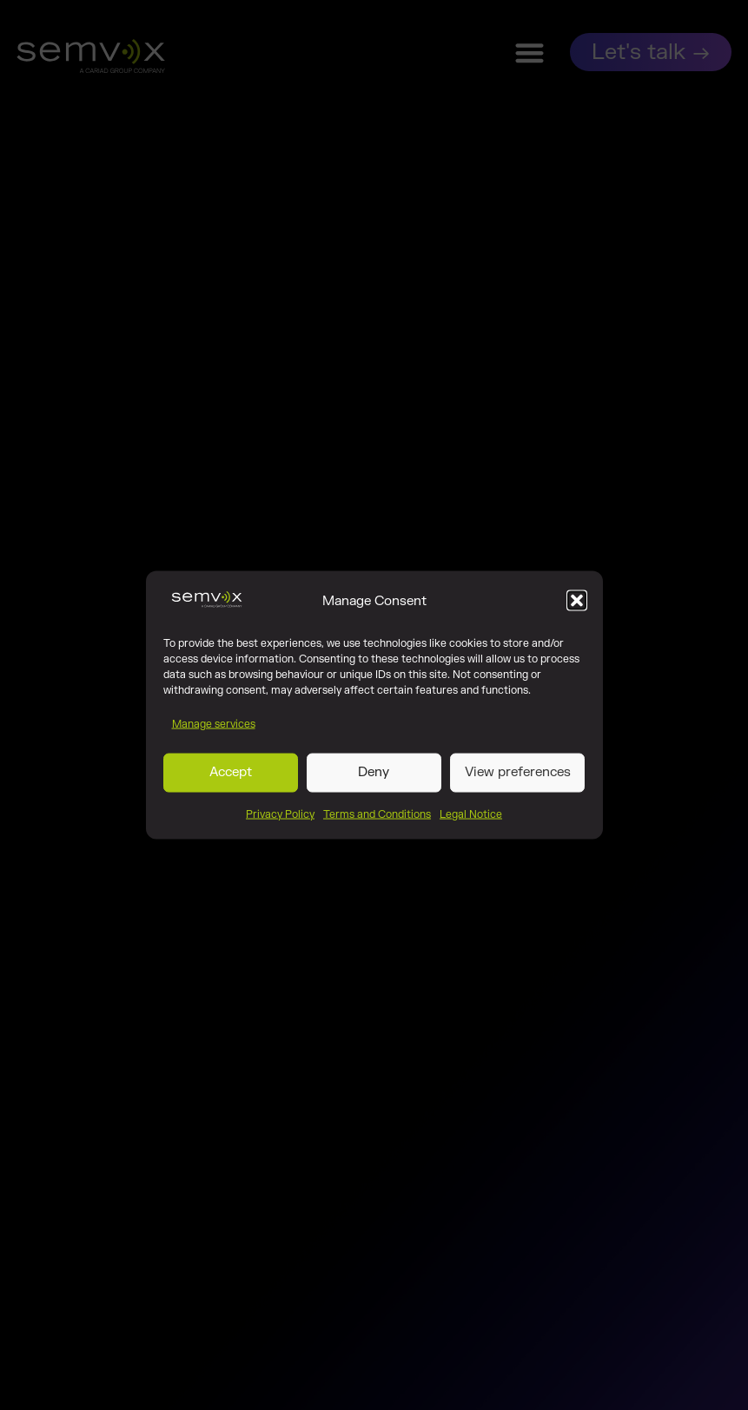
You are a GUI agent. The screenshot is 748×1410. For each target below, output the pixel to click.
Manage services (213, 727)
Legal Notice (471, 817)
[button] (577, 604)
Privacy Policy (280, 817)
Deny (373, 776)
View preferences (518, 776)
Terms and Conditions (377, 817)
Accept (230, 776)
